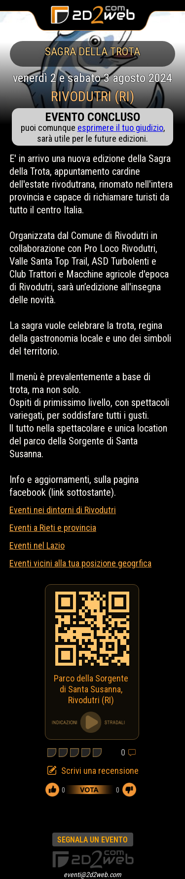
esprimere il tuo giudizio (120, 127)
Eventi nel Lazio (37, 545)
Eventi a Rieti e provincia (52, 527)
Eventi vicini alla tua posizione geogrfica (80, 563)
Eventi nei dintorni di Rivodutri (62, 510)
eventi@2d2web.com (92, 875)
